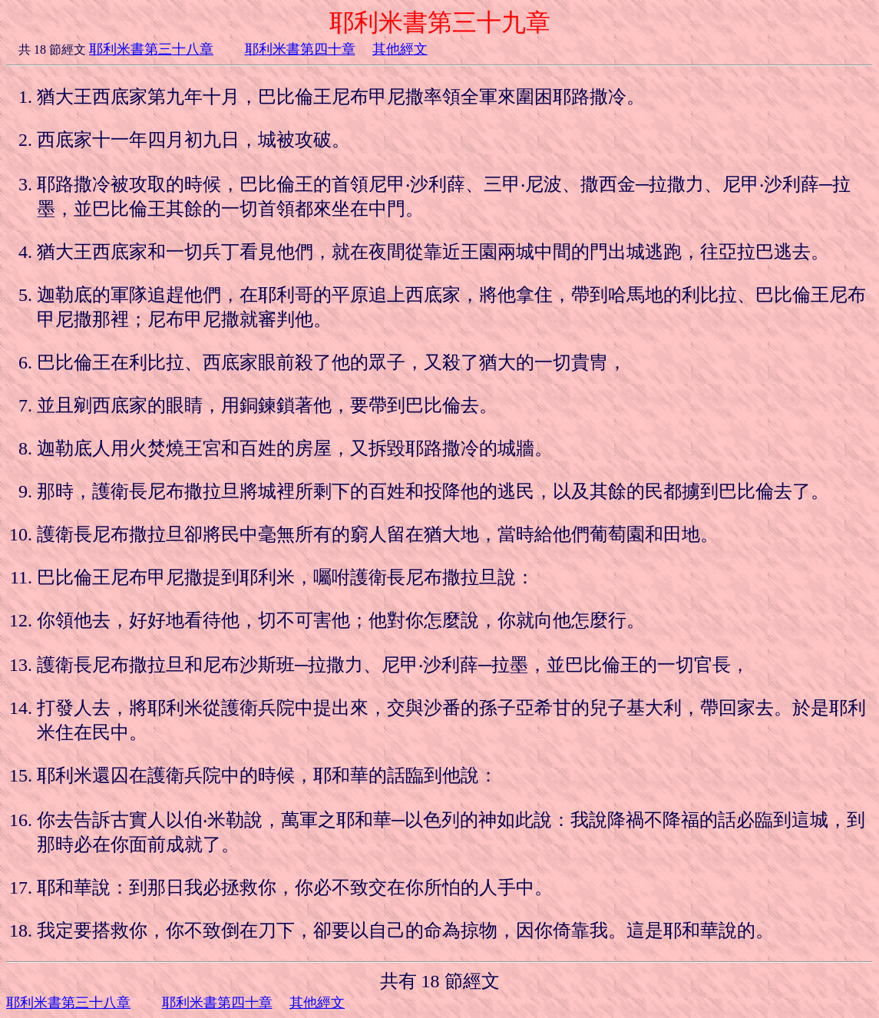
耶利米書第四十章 (300, 49)
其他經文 (400, 49)
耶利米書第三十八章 (151, 49)
